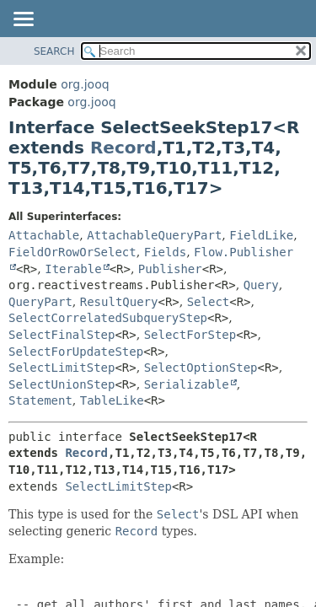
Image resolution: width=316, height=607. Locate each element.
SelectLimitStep (61, 367)
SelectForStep (190, 334)
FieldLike (261, 235)
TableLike (112, 400)
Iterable (73, 269)
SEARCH (54, 51)
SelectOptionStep (201, 367)
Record (123, 147)
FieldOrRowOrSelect (72, 252)
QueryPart (40, 302)
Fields (165, 252)
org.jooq (85, 84)
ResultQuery (119, 302)
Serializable (186, 384)
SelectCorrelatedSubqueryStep (107, 318)
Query (261, 285)
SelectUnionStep (61, 384)
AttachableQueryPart (154, 235)
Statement (40, 400)
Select (208, 302)
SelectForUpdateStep (75, 351)
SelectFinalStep (61, 334)
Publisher (170, 269)
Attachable (43, 235)
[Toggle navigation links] (22, 20)
